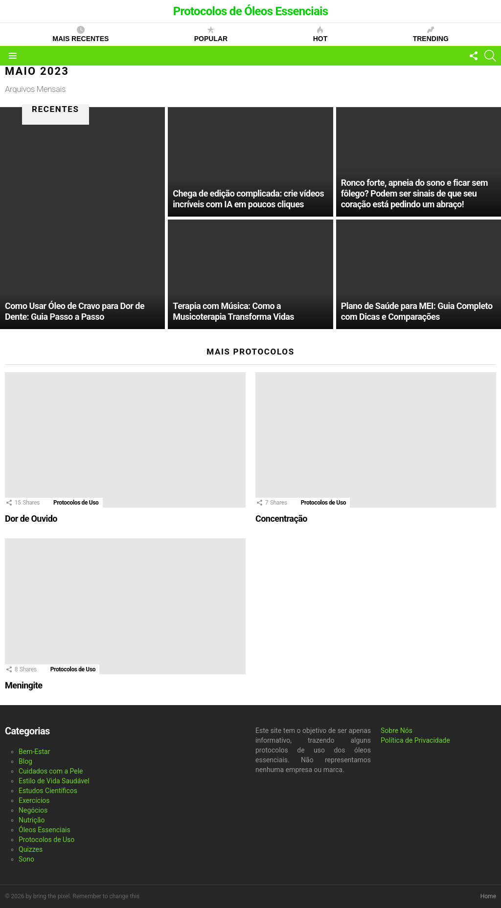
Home (488, 896)
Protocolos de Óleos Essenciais (250, 11)
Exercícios (34, 800)
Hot (320, 34)
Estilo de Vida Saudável (54, 781)
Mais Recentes (80, 34)
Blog (25, 761)
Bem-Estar (34, 751)
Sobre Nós (396, 730)
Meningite (23, 685)
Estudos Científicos (48, 791)
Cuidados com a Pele (51, 771)
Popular (211, 34)
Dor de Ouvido (31, 518)
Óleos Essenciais (44, 830)
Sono (26, 859)
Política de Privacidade (415, 740)
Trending (431, 34)
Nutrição (32, 820)
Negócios (33, 810)
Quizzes (31, 849)
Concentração (281, 518)
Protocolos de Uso (75, 502)
